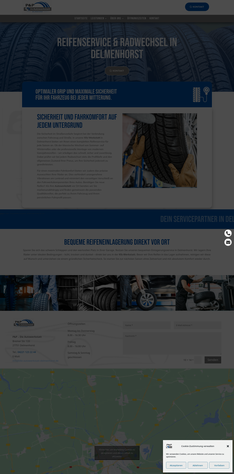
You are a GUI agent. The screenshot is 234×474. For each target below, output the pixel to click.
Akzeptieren (176, 465)
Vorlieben (219, 465)
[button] (227, 446)
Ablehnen (198, 465)
